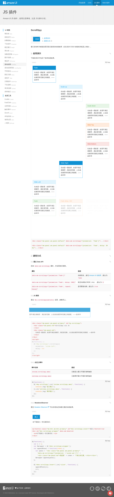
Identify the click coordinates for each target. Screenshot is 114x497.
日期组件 (11, 81)
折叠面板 (10, 40)
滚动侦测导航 (13, 68)
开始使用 (82, 3)
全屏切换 (11, 106)
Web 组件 (106, 3)
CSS (89, 3)
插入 (36, 417)
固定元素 (9, 74)
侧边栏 (10, 61)
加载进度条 (11, 54)
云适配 (8, 488)
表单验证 (10, 91)
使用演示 (47, 38)
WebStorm (50, 493)
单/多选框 (10, 88)
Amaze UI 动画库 (95, 275)
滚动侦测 (10, 64)
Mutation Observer (40, 407)
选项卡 (8, 78)
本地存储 (9, 116)
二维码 (9, 123)
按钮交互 (10, 37)
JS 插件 (97, 3)
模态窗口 (9, 47)
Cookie (9, 99)
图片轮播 (9, 57)
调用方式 (47, 41)
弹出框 (9, 51)
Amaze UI (12, 3)
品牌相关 (27, 488)
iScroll (8, 113)
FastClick (10, 102)
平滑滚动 (11, 71)
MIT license (32, 493)
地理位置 (9, 119)
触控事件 (10, 109)
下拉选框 (10, 85)
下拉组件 (10, 44)
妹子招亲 (19, 488)
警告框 (8, 34)
